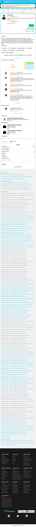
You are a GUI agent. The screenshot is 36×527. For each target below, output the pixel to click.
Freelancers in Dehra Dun (13, 251)
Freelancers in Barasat (14, 290)
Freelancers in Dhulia (22, 276)
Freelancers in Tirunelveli (14, 224)
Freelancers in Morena (29, 379)
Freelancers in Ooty (11, 315)
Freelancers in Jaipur (14, 197)
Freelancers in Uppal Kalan (5, 428)
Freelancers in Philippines (29, 443)
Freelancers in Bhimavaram (13, 387)
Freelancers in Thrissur (23, 214)
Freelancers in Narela (28, 239)
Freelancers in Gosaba (29, 321)
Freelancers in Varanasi (5, 222)
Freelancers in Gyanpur (30, 329)
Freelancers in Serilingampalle (23, 381)
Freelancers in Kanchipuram (5, 323)
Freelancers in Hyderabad (20, 195)
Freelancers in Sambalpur (13, 366)
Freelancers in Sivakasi (23, 313)
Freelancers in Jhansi (13, 272)
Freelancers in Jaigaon (13, 370)
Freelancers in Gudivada (14, 432)
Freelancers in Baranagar (5, 302)
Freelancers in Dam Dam (5, 418)
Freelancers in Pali (13, 325)
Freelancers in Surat (30, 199)
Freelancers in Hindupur (5, 401)
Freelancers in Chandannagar (6, 348)
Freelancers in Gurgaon (30, 195)
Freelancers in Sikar (13, 331)
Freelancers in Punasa (14, 278)
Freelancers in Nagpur (24, 206)
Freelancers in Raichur (5, 319)
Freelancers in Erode (22, 251)
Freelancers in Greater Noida (14, 292)
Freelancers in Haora (20, 232)
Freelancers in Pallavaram (5, 372)
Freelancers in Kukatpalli (12, 280)
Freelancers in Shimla (21, 354)
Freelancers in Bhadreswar (22, 420)
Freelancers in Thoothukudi (22, 272)
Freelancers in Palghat (21, 401)
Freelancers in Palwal (4, 420)
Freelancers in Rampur (5, 292)
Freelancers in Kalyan (20, 228)
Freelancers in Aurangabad (15, 234)
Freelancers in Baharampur (15, 348)
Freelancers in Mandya (24, 397)
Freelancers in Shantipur (21, 383)
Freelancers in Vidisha (22, 389)
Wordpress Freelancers (21, 174)
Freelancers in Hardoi (13, 418)
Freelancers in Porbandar (12, 391)
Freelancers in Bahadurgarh (13, 375)
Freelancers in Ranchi (13, 218)
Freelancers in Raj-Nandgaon (13, 381)
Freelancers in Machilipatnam (15, 337)
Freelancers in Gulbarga (5, 261)
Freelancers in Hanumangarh (15, 372)
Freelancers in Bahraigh (5, 346)
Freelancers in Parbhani (29, 294)
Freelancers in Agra (22, 224)
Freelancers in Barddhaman (5, 290)
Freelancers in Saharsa (23, 385)
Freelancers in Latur (4, 280)
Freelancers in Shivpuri (13, 364)
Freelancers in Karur (4, 315)
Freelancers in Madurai (5, 216)
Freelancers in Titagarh (22, 410)
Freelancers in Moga (20, 405)
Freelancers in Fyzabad (22, 377)
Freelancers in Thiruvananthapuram (7, 241)
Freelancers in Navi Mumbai (22, 222)
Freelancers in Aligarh (27, 241)
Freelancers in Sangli (13, 247)
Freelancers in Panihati (13, 274)
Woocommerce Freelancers (5, 176)
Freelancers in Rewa (30, 325)
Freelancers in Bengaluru (22, 199)
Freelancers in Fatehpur (23, 360)
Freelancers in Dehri (28, 405)
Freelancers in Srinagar (13, 237)
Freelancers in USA (12, 445)
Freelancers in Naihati (12, 304)
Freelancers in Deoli (24, 424)
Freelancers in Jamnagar (5, 259)
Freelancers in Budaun (4, 368)
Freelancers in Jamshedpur (14, 226)
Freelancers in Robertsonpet (5, 397)
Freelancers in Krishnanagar (14, 385)
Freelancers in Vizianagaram (6, 350)
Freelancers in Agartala (12, 327)
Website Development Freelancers (27, 176)
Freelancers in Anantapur (24, 311)
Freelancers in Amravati (5, 247)
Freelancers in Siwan (4, 426)
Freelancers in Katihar (24, 337)
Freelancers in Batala (4, 387)
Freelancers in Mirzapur (15, 323)
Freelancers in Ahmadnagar (5, 276)
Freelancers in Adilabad (20, 426)
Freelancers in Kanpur (21, 210)
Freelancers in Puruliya (21, 418)
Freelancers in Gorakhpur (23, 226)
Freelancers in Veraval (4, 366)
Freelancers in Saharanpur (14, 259)
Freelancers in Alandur (24, 372)
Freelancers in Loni (29, 362)
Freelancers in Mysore (4, 239)
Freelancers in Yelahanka (5, 432)
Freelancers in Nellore (4, 274)
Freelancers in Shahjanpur (5, 286)
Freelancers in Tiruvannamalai (15, 393)
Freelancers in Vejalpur (5, 422)
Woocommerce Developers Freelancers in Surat (24, 185)
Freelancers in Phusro (13, 342)
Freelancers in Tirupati (20, 304)
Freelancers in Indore (21, 197)
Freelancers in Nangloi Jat (5, 337)
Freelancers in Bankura (5, 399)
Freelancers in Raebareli (13, 339)
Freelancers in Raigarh (23, 422)
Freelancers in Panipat (4, 294)
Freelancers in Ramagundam (13, 313)
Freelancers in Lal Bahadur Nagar (14, 300)
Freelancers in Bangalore (12, 193)
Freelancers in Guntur (29, 216)
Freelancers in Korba (22, 269)
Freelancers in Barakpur (30, 383)
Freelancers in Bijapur (14, 298)
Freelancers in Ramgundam (13, 263)
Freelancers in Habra (4, 391)
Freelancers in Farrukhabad (5, 311)
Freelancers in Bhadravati (21, 364)
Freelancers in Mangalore (5, 272)
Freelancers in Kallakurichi (5, 224)
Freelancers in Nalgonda (13, 420)
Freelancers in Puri (23, 356)
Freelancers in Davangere (23, 265)
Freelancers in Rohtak (22, 286)
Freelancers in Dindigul (13, 294)
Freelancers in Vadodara (22, 204)
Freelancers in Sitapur (4, 364)
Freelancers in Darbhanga (5, 296)
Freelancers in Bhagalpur (5, 278)
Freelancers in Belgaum (21, 267)
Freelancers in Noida (14, 199)
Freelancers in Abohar (13, 405)
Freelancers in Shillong (13, 401)
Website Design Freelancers (5, 174)
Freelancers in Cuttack (21, 247)
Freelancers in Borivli (21, 245)
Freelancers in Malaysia (12, 443)
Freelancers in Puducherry (5, 245)
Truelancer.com (21, 525)
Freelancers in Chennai (29, 193)
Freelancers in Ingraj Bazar (22, 358)
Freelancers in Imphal (21, 321)
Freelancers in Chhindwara (15, 397)
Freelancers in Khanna (4, 430)
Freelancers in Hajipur (13, 399)
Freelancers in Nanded (13, 249)
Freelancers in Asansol (22, 257)
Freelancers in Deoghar (29, 327)
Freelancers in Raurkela (5, 251)
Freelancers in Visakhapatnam (14, 208)
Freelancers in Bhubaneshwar (18, 241)
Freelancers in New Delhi (29, 220)
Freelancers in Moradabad (13, 243)
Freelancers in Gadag (22, 366)
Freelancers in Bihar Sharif (5, 309)
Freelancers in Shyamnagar (5, 265)
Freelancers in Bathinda (22, 309)
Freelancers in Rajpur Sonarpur (6, 269)
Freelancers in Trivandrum (12, 210)
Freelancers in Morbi (21, 428)
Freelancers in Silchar (13, 379)
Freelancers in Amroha (12, 352)
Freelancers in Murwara (15, 335)
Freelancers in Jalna (4, 300)
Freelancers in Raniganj (14, 403)
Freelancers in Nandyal (14, 362)
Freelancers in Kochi (21, 216)
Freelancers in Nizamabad (22, 288)
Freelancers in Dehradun (21, 218)
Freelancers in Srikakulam (29, 426)
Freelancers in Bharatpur (5, 317)
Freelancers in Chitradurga (22, 391)
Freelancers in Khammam (5, 358)
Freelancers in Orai (20, 370)
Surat (9, 16)
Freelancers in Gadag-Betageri (6, 356)
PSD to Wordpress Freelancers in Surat (7, 187)
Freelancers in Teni (13, 232)
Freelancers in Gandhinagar (5, 335)
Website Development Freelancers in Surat (21, 187)
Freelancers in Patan (29, 428)
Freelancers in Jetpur (14, 428)
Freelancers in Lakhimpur (13, 389)
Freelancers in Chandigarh (5, 197)
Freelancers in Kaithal (4, 389)
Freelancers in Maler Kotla (5, 436)
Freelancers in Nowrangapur (5, 230)
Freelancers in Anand (24, 393)
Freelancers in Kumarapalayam (24, 335)
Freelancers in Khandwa (30, 344)
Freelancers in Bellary (29, 280)
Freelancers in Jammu (22, 261)
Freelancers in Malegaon (15, 265)
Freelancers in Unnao (29, 366)
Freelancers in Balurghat (22, 387)
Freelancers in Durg (4, 304)
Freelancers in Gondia (21, 414)
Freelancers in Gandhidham (5, 362)
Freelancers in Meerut (28, 228)
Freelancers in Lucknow (5, 201)
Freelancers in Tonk (4, 381)
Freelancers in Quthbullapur (13, 319)
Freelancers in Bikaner (20, 220)
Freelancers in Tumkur (5, 288)
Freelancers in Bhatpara (13, 261)
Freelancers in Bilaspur (22, 296)
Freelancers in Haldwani (30, 389)
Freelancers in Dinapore (5, 379)
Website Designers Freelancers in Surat (7, 183)
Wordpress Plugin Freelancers (6, 178)
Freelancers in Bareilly (4, 243)
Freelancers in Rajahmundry (22, 274)
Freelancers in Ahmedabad (5, 199)
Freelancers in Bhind (4, 354)
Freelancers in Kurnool (30, 261)
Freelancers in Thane (30, 204)
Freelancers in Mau (29, 307)
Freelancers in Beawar (5, 405)
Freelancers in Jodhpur (14, 212)
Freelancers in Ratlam (4, 313)
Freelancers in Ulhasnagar (5, 255)
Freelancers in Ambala (5, 385)
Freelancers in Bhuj (29, 399)
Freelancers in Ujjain (4, 263)
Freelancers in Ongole (29, 354)
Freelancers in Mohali (4, 214)
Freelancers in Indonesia (22, 441)
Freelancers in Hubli (20, 239)
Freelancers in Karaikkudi (13, 346)
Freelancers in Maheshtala (22, 263)
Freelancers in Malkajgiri (12, 383)
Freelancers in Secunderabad (14, 214)
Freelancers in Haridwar (22, 339)
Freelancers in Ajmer (22, 253)
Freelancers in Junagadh (21, 342)
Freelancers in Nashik (4, 228)
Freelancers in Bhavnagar (29, 245)
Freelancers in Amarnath (5, 325)
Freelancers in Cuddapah (5, 412)
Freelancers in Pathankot (30, 352)
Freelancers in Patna (4, 210)
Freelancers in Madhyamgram (21, 368)
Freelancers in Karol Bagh (13, 257)
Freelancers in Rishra (20, 430)
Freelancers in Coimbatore (5, 204)
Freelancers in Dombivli (23, 230)
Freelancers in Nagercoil (5, 321)
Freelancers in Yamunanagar (21, 325)
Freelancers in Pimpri (12, 228)
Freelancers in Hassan (12, 407)
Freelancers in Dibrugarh (30, 418)
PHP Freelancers (14, 174)
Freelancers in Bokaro (29, 247)
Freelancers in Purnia (4, 333)
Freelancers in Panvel (13, 410)
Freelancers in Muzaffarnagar (23, 278)
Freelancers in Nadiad (13, 329)
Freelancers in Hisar (30, 290)
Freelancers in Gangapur (16, 424)
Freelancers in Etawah (30, 302)
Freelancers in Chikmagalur (14, 422)
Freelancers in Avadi (4, 307)
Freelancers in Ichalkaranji (5, 298)
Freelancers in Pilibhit (22, 403)
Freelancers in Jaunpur (5, 360)
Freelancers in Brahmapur (29, 284)
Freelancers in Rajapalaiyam (5, 416)
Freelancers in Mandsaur (12, 414)
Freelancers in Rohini (12, 239)
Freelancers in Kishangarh (5, 403)
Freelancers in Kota (4, 220)
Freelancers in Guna (4, 375)
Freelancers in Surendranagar (26, 348)
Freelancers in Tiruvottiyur (12, 307)
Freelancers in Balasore (12, 434)
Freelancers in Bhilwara (21, 284)
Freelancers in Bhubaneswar (6, 206)
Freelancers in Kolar (4, 414)
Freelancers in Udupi (22, 362)
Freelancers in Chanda (12, 284)
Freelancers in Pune (12, 195)
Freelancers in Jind (12, 368)
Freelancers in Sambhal (21, 333)
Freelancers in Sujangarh (5, 344)
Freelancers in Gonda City (21, 399)
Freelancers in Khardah (21, 407)
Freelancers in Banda (21, 379)
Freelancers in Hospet (12, 333)
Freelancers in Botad (12, 430)
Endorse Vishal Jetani (18, 113)
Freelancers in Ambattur (21, 280)
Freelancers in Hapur (14, 309)
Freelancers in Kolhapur (14, 255)
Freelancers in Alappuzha (15, 311)
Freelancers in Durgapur (14, 253)
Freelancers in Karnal (22, 319)
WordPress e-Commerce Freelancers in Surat (25, 189)
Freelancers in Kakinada (23, 292)
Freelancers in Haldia (30, 356)
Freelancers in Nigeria (21, 443)
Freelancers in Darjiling (15, 416)
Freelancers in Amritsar (5, 218)
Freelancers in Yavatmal (29, 407)
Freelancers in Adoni (30, 364)
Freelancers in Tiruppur (22, 237)
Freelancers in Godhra (30, 401)
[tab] (5, 141)
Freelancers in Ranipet (30, 298)
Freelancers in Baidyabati (23, 432)
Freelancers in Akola (12, 267)
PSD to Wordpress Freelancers (16, 176)
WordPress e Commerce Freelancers (17, 178)
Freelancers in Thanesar (5, 393)
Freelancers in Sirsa (22, 346)
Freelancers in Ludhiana (5, 208)
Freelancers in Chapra (22, 329)
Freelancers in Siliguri (22, 255)
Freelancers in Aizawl (22, 298)
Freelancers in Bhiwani (5, 339)
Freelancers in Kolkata (4, 195)
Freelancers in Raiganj (14, 358)
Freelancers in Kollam (14, 276)
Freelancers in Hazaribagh (22, 375)
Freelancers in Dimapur (25, 395)
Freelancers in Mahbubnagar (15, 395)
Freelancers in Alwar (13, 296)
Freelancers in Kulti (30, 288)
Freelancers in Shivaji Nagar (25, 234)
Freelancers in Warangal (5, 249)
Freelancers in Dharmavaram (22, 434)
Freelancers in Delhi (4, 193)
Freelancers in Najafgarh (5, 226)
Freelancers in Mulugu (23, 290)
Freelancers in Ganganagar (20, 315)
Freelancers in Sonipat (28, 304)
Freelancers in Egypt (13, 441)
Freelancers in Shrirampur (23, 317)
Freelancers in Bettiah (13, 412)
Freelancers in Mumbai (21, 193)
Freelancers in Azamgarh (28, 430)
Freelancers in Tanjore (21, 294)
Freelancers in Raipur (13, 222)
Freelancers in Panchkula (5, 331)
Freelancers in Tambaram (20, 352)
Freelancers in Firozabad (13, 288)
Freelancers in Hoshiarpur (29, 370)
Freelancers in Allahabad (5, 232)
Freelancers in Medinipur (13, 377)
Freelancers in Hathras (22, 412)
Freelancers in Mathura (24, 282)
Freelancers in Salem (29, 237)
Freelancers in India (30, 441)
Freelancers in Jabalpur (12, 220)
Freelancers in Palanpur (23, 416)
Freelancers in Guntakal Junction (6, 424)
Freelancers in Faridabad (15, 206)
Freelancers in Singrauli (5, 342)
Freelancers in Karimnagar (14, 317)
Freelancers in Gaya (15, 269)
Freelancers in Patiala (4, 284)
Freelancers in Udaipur (30, 212)
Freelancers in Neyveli (15, 350)
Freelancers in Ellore (13, 344)
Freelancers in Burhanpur (5, 329)
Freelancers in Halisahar (5, 410)
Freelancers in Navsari (15, 356)
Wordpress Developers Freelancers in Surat (8, 185)
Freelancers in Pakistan (5, 445)
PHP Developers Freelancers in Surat (20, 183)
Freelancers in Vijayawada (5, 212)
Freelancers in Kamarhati (15, 282)
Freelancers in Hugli (4, 352)
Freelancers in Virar (4, 383)
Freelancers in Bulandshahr (22, 331)
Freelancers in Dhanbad (15, 230)
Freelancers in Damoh (12, 426)
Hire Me (31, 25)
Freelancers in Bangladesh (5, 441)
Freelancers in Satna (22, 302)
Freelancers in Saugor (21, 307)
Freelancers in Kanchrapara (5, 395)
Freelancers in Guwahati (13, 216)
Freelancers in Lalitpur (30, 412)
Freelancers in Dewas (23, 300)
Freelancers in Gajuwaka (14, 302)
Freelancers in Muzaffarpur (5, 282)
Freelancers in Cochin (22, 212)
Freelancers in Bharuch (5, 377)
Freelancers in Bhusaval (21, 344)
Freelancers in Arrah (13, 321)
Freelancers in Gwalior (30, 218)
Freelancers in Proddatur (23, 350)
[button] (2, 10)
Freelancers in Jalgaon (5, 267)
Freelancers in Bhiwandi (22, 243)
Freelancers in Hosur (28, 315)
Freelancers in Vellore (23, 259)
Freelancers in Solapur (5, 237)
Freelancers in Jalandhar (24, 208)
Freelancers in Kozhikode (22, 249)
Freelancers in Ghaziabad (13, 201)
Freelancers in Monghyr (21, 327)
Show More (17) (18, 103)
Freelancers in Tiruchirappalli (6, 234)
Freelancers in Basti (4, 434)
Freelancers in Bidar (4, 327)
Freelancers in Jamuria (5, 370)
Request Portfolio (18, 58)
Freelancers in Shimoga (14, 286)
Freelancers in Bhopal (22, 201)
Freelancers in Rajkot (14, 204)
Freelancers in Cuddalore (12, 354)
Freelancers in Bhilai (13, 245)
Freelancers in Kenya (4, 443)
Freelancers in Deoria (4, 407)
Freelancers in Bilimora (5, 257)
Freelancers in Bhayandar (5, 253)
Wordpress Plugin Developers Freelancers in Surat (9, 189)
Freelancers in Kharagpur (23, 323)
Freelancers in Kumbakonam (14, 360)
